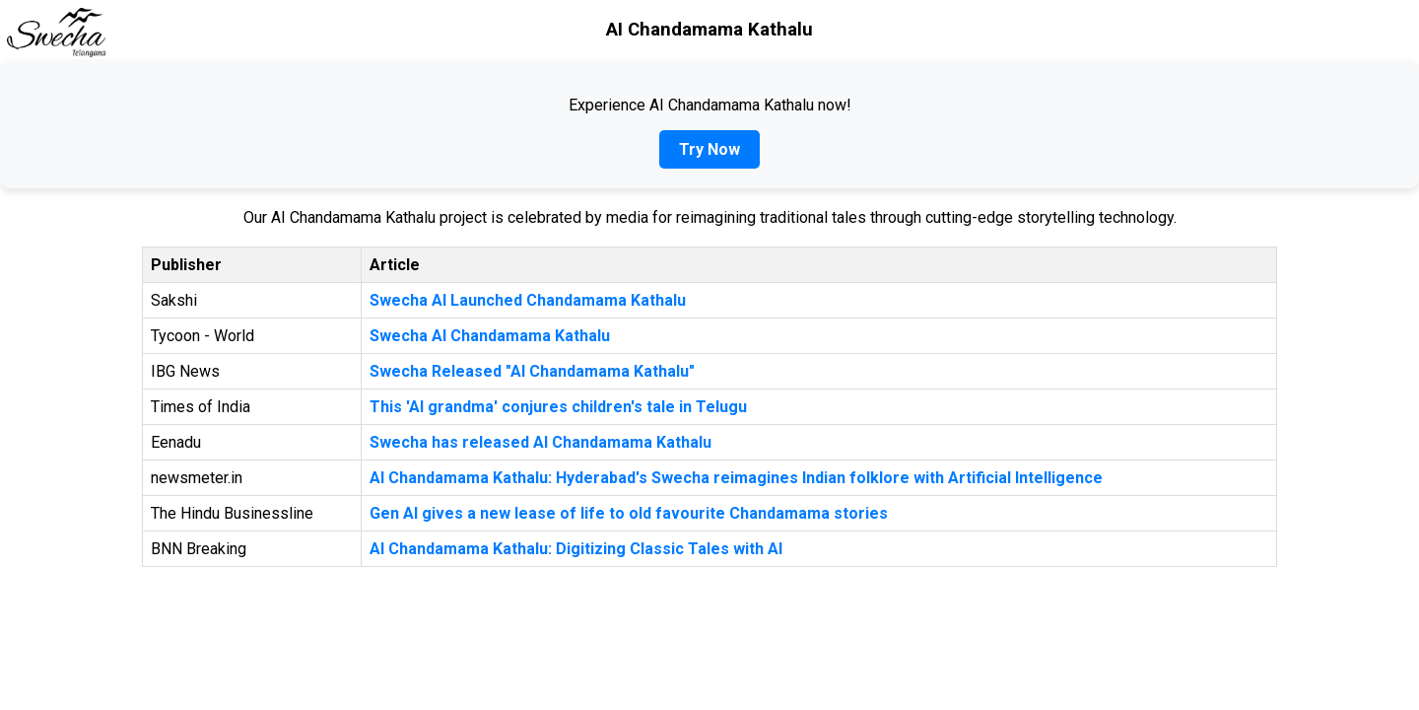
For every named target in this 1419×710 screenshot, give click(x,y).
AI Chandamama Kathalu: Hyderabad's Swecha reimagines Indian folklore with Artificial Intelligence (736, 477)
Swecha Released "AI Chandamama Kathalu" (532, 371)
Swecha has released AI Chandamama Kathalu (540, 442)
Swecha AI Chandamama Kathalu (490, 335)
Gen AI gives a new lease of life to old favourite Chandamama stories (629, 513)
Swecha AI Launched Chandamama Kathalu (528, 300)
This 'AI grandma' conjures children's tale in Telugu (558, 406)
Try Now (709, 149)
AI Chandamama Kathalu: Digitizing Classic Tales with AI (576, 548)
